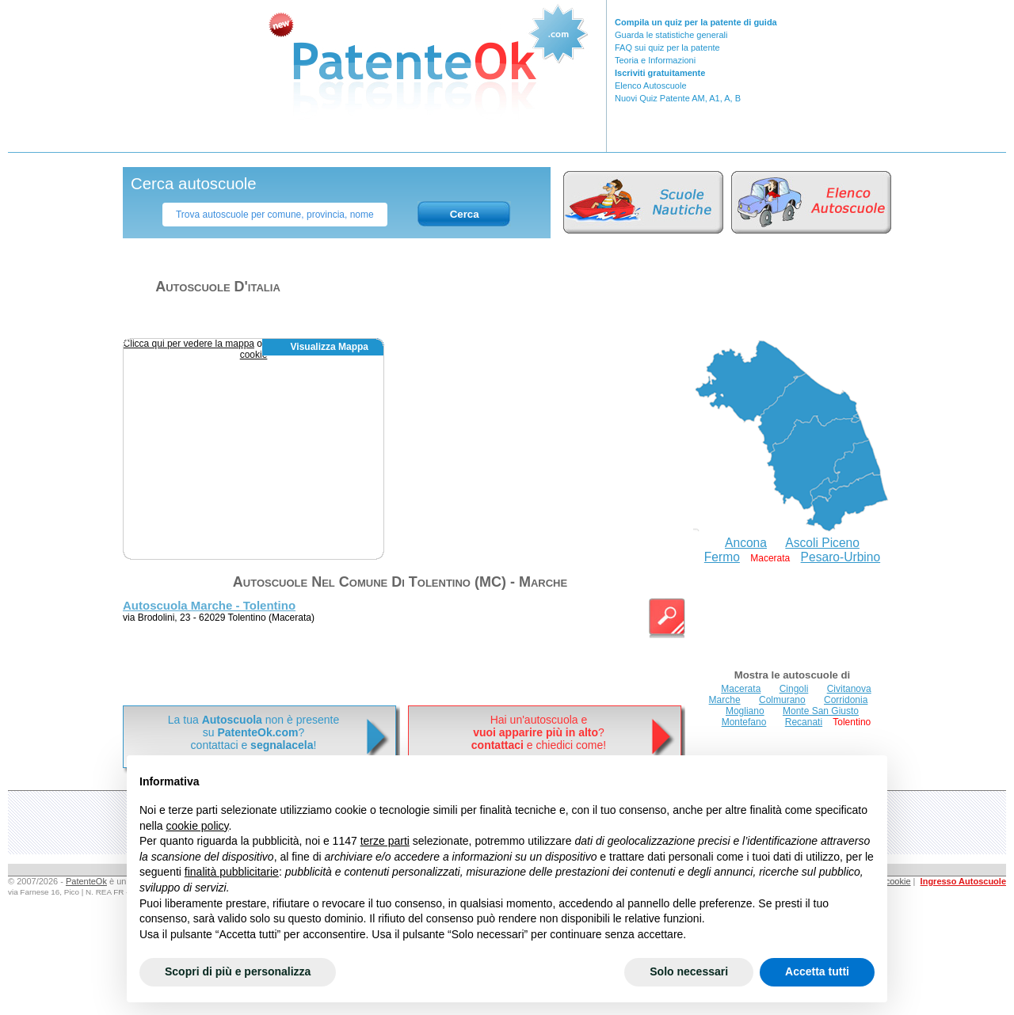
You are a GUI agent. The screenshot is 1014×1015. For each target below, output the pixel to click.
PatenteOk (86, 881)
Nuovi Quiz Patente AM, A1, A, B (678, 98)
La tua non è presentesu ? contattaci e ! (253, 732)
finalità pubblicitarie (232, 871)
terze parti (385, 840)
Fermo (722, 557)
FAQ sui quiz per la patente (667, 47)
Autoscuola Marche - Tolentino (209, 605)
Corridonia (845, 699)
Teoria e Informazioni (655, 60)
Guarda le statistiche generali (671, 35)
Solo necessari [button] (689, 971)
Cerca (464, 214)
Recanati (803, 722)
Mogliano (745, 711)
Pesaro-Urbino (841, 557)
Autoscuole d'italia (217, 287)
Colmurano (782, 699)
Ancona (746, 542)
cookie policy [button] (197, 825)
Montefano (744, 722)
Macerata (740, 688)
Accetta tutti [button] (817, 971)
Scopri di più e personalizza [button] (238, 971)
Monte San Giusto (821, 711)
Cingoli (794, 688)
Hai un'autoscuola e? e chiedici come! (538, 732)
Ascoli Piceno (822, 542)
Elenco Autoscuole (651, 85)
